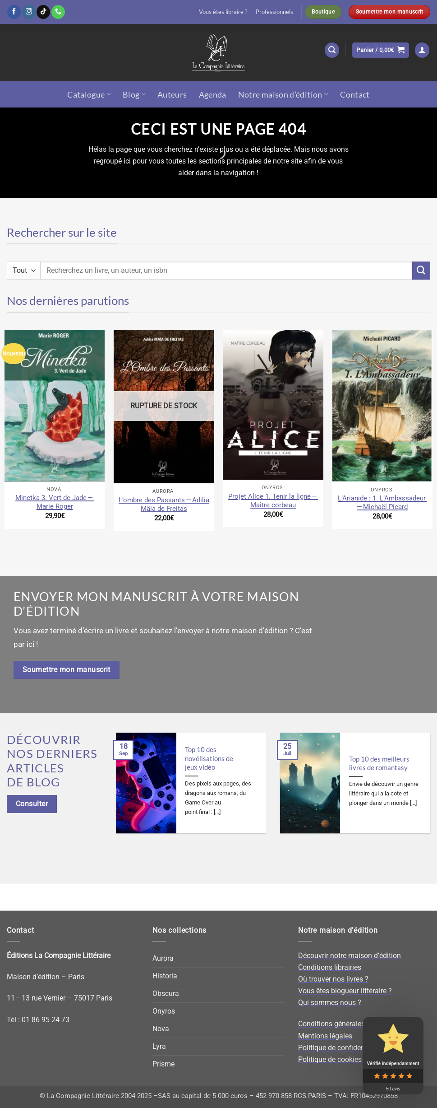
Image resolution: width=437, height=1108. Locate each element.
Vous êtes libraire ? (223, 11)
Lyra (159, 1046)
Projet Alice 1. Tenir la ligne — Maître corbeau (273, 500)
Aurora (163, 958)
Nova (160, 1028)
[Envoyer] (421, 271)
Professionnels (274, 11)
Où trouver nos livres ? (333, 979)
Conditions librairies (329, 967)
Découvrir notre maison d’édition (349, 955)
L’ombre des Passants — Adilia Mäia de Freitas (164, 504)
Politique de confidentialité (340, 1047)
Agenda (212, 94)
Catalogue (89, 94)
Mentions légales (325, 1036)
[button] (332, 49)
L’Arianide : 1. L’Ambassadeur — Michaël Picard (382, 502)
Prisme (163, 1064)
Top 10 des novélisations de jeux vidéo (209, 758)
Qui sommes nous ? (329, 1002)
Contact (355, 94)
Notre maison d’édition (283, 94)
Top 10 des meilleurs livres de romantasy (379, 763)
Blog (134, 94)
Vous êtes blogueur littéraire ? (345, 990)
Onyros (163, 1011)
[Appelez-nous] (58, 12)
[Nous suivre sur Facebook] (14, 12)
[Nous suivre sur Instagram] (29, 12)
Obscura (165, 993)
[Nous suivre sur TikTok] (43, 12)
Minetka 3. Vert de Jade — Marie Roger (54, 502)
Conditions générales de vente (345, 1023)
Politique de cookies (330, 1059)
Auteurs (172, 94)
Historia (164, 976)
